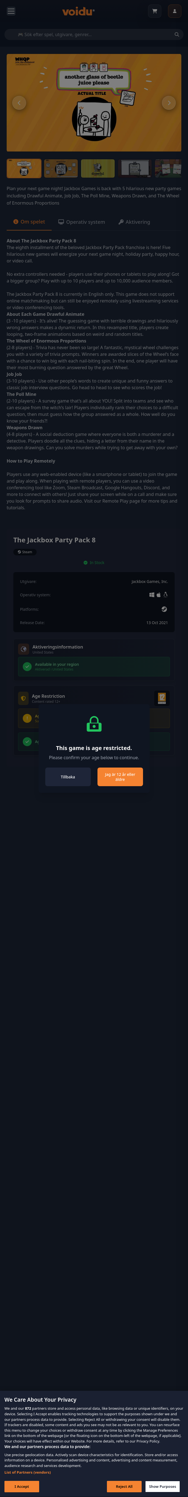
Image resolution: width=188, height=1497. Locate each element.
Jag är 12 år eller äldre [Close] (120, 777)
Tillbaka (68, 776)
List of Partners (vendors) (27, 1481)
